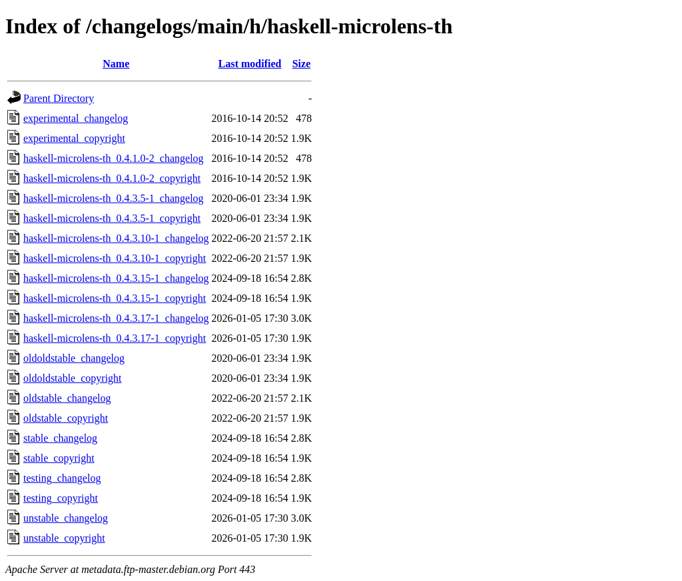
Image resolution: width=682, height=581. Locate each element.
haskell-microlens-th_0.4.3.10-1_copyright (114, 258)
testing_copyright (60, 498)
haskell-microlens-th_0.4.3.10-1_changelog (116, 238)
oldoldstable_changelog (74, 358)
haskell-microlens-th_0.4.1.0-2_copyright (111, 178)
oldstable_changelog (67, 398)
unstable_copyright (64, 538)
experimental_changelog (75, 118)
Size (301, 63)
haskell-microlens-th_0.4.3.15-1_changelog (116, 278)
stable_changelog (60, 438)
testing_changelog (62, 478)
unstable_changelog (65, 518)
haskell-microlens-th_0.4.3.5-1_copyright (111, 218)
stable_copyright (59, 458)
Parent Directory (58, 98)
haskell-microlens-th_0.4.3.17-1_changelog (116, 318)
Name (116, 63)
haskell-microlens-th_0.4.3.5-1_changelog (113, 198)
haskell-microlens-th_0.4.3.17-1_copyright (114, 338)
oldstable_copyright (65, 418)
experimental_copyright (74, 138)
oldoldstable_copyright (72, 378)
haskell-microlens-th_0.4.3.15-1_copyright (114, 298)
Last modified (250, 63)
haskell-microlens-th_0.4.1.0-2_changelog (113, 158)
